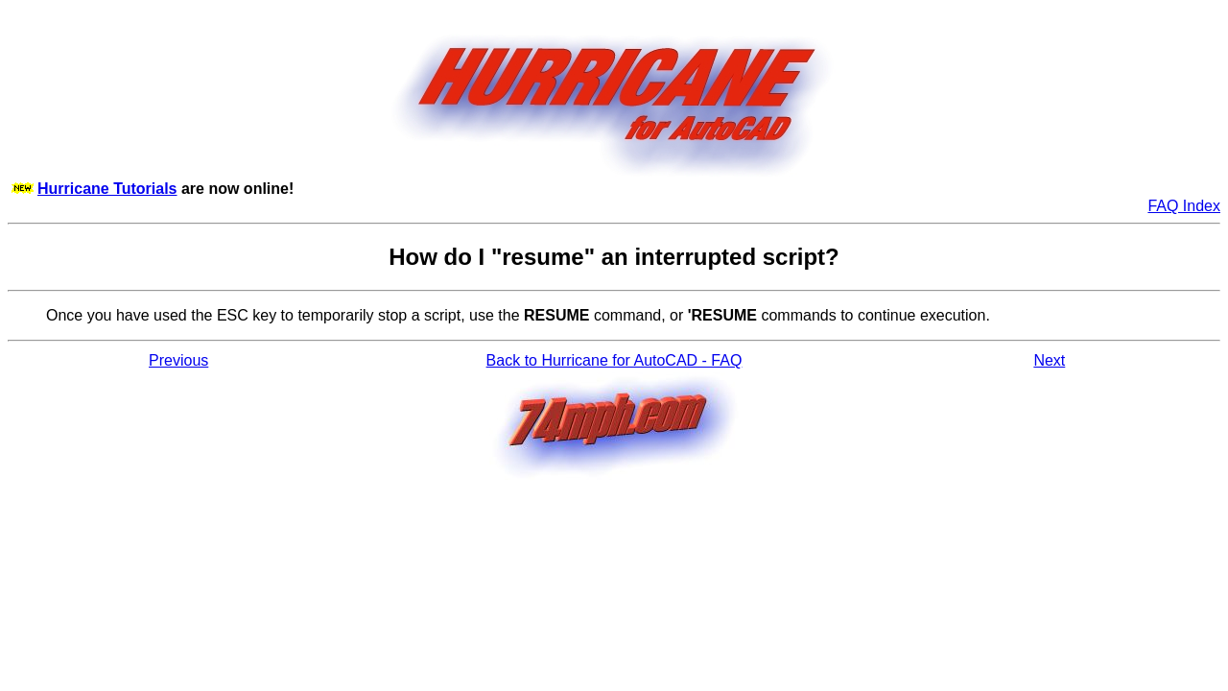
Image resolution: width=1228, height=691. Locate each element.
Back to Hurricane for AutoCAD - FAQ (614, 360)
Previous (178, 360)
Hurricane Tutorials (107, 188)
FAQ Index (1183, 206)
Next (1049, 360)
